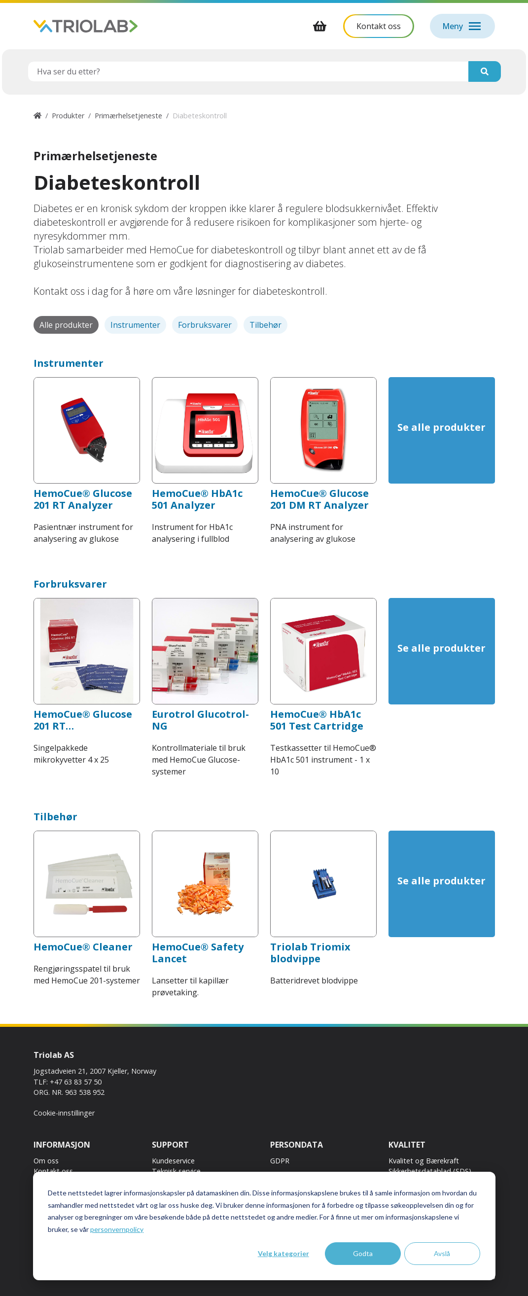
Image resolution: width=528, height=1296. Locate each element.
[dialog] (264, 1226)
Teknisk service (176, 1171)
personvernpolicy (116, 1229)
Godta (363, 1253)
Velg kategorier (283, 1253)
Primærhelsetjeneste (128, 115)
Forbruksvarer (205, 324)
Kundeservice (173, 1160)
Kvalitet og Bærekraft (423, 1160)
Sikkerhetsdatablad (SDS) (429, 1171)
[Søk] (484, 71)
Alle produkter (66, 324)
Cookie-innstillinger (64, 1113)
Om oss (46, 1160)
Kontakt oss (53, 1171)
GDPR (279, 1160)
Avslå (442, 1253)
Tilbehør (265, 324)
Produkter (68, 115)
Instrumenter (135, 324)
